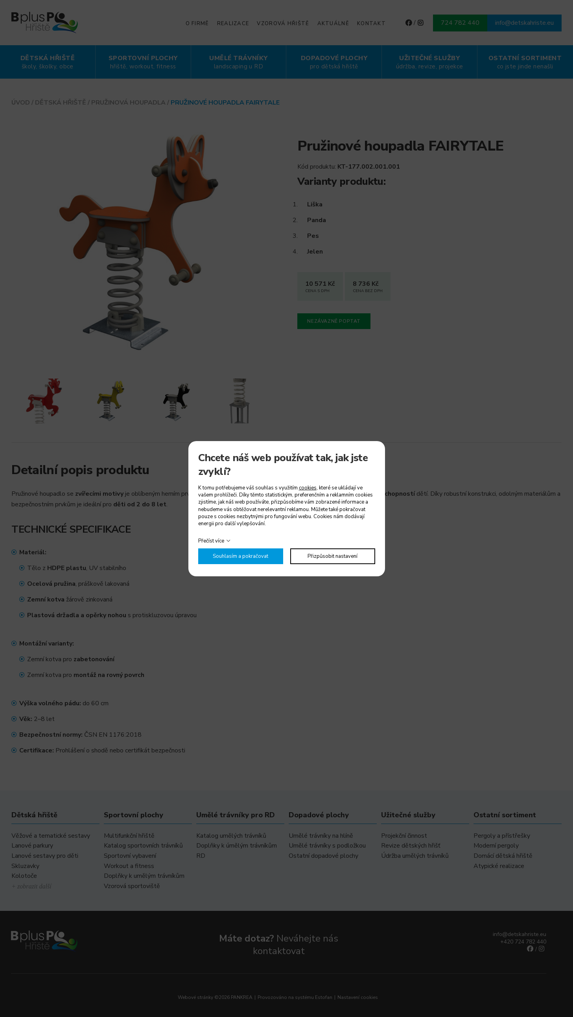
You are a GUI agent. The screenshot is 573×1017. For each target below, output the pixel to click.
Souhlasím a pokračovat (240, 556)
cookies (308, 487)
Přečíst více (211, 540)
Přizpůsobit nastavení (332, 556)
